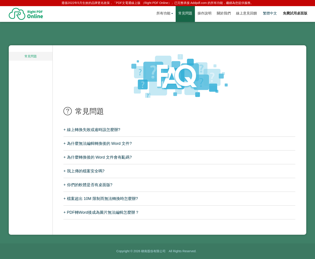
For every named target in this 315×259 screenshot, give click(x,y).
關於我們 (224, 13)
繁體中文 (270, 13)
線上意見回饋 (246, 13)
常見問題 (185, 13)
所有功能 (163, 13)
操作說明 (205, 13)
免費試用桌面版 (295, 13)
